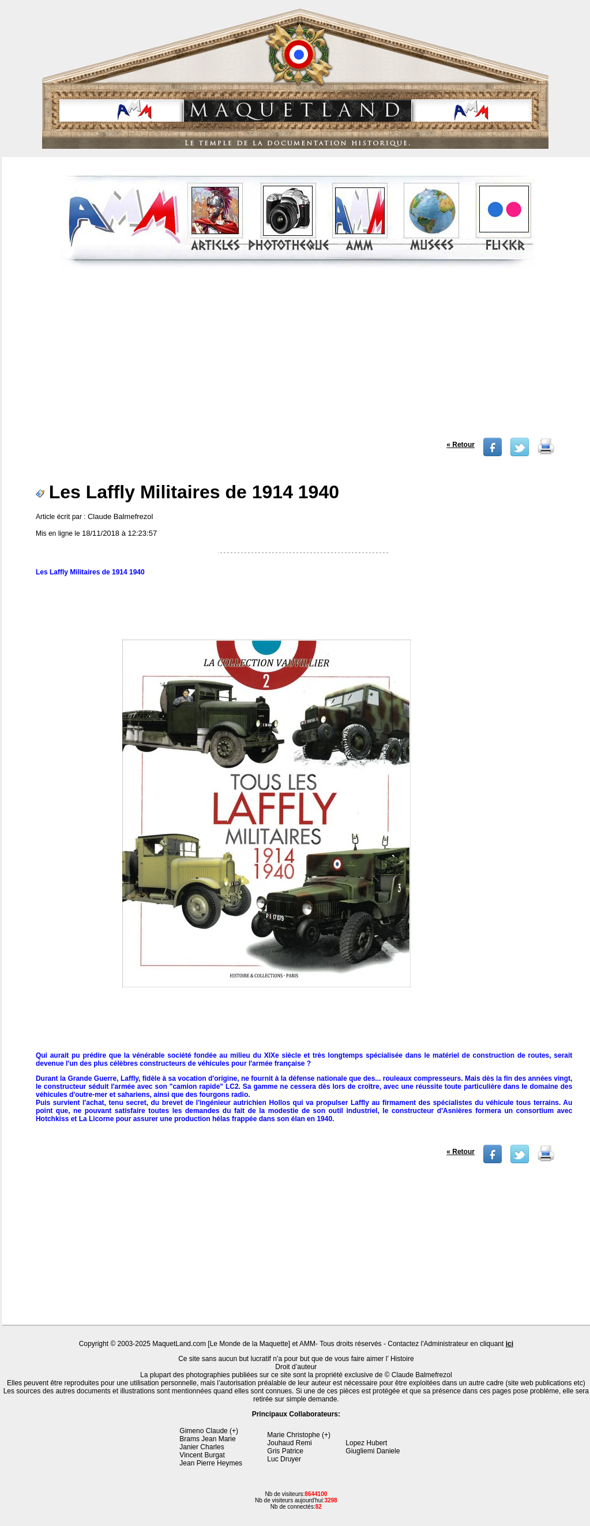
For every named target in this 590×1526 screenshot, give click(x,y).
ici (509, 1344)
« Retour (460, 445)
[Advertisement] (297, 357)
